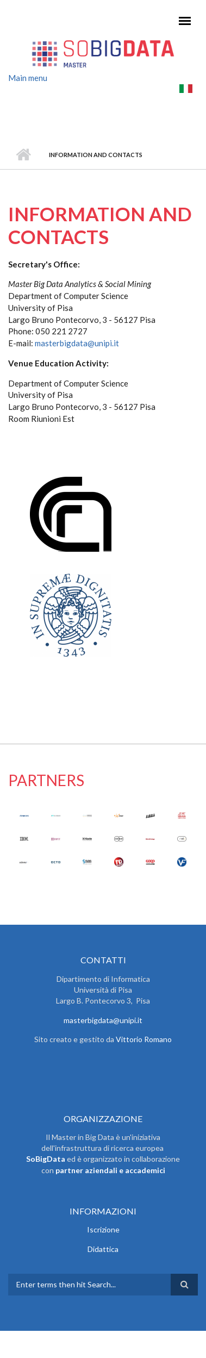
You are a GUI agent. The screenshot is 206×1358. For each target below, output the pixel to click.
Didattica (103, 1249)
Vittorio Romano (144, 1039)
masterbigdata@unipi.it (77, 343)
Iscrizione (103, 1229)
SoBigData (45, 1158)
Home (23, 155)
